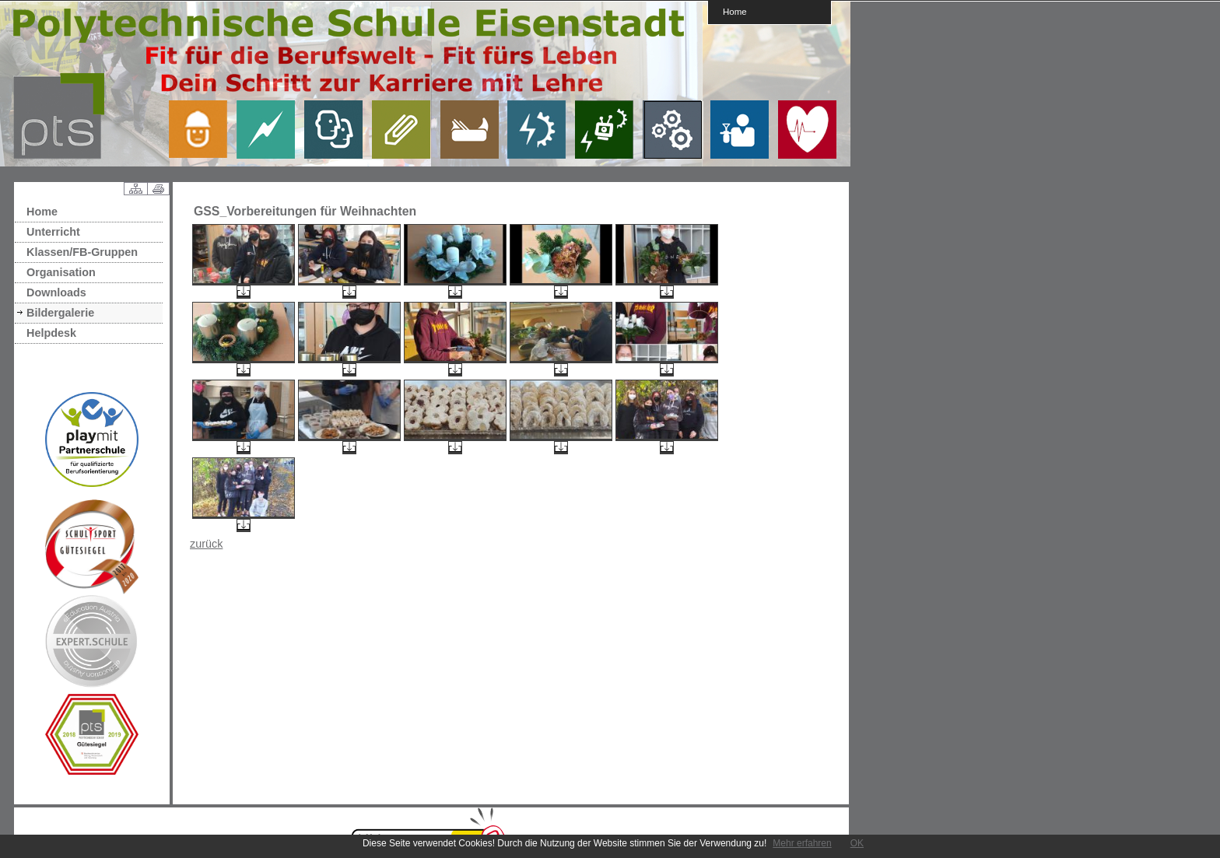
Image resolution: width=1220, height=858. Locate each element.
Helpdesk (51, 333)
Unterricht (53, 232)
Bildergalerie (60, 312)
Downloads (56, 292)
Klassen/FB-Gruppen (82, 252)
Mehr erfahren (802, 843)
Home (735, 11)
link (204, 129)
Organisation (61, 272)
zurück (206, 544)
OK (857, 843)
